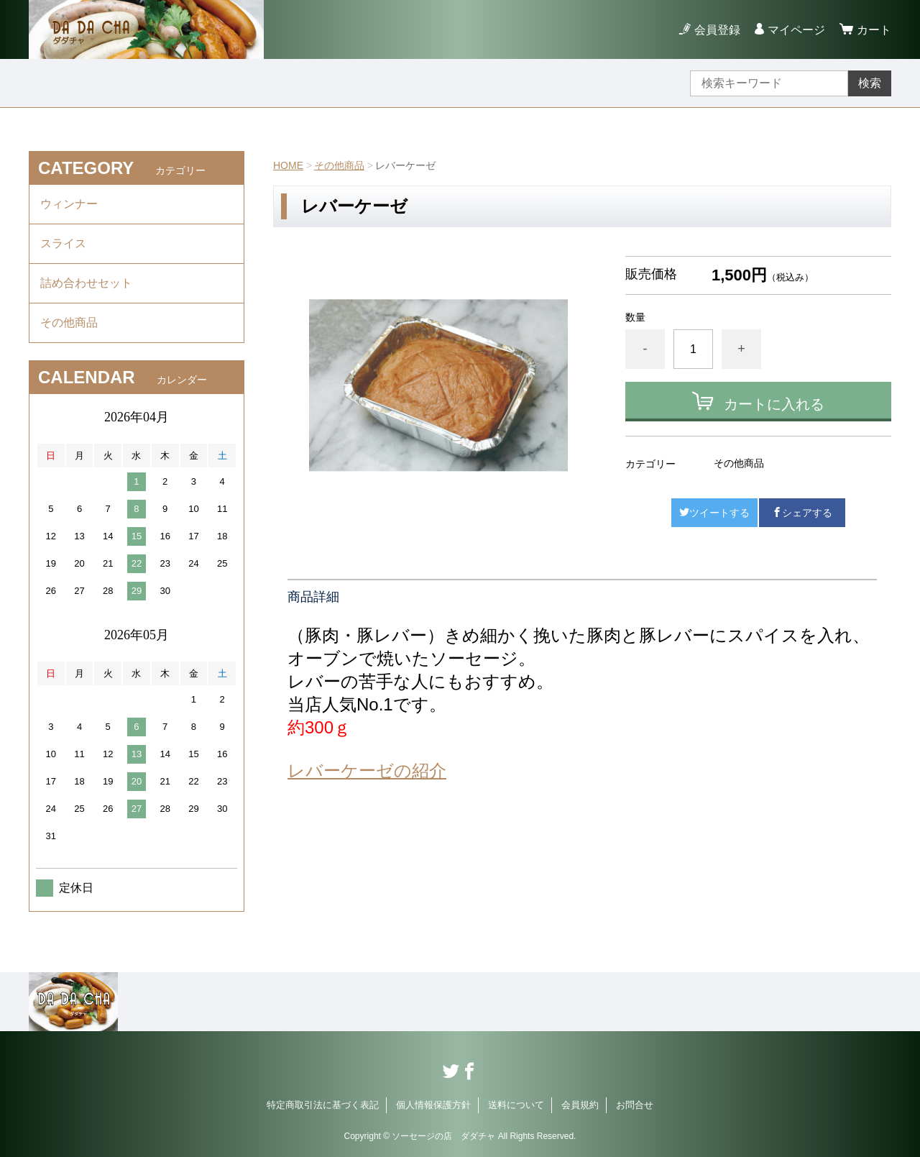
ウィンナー (69, 204)
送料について (516, 1104)
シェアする (802, 512)
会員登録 (717, 30)
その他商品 (339, 165)
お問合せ (634, 1104)
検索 (869, 83)
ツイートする (714, 512)
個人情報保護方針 (433, 1104)
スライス (63, 243)
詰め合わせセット (86, 283)
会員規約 (580, 1104)
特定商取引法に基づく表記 (323, 1104)
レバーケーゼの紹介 (367, 770)
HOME (288, 165)
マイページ (796, 30)
